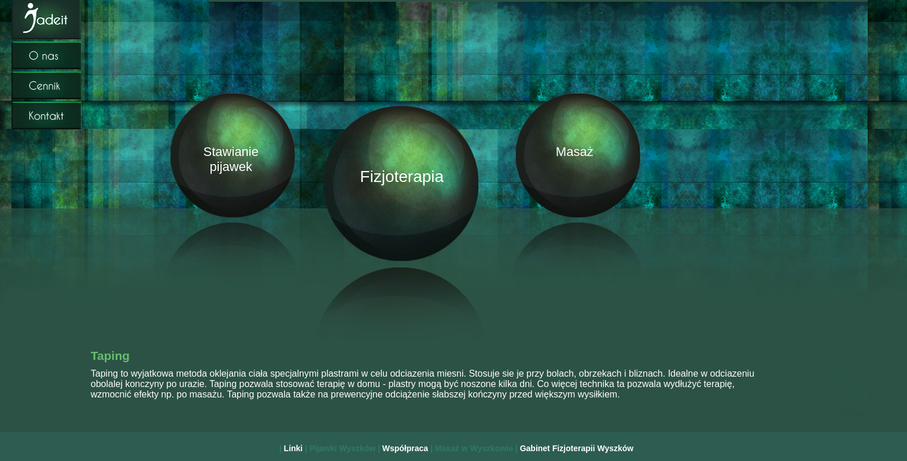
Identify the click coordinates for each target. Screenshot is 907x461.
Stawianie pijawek (229, 159)
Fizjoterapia (402, 176)
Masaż (574, 151)
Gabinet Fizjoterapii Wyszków (577, 448)
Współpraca (406, 448)
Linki (294, 448)
